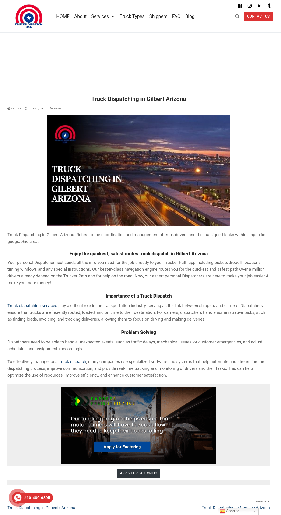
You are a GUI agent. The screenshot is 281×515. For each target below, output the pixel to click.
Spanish (230, 511)
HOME (63, 16)
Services (103, 16)
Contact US (258, 16)
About (80, 16)
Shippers (158, 16)
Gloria (14, 108)
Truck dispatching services (32, 305)
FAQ (176, 16)
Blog (190, 16)
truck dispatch (73, 361)
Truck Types (132, 16)
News (56, 108)
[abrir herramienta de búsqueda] (237, 16)
